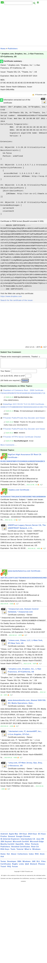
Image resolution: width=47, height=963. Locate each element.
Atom (42, 856)
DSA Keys (32, 836)
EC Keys (42, 836)
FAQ (9, 869)
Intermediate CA (28, 841)
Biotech (33, 866)
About (13, 856)
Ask (2, 859)
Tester (3, 863)
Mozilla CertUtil (7, 846)
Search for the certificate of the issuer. (17, 300)
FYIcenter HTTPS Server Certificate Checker (22, 439)
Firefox (4, 838)
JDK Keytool (6, 844)
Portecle (35, 846)
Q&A (27, 866)
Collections (23, 856)
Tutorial (19, 851)
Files (43, 863)
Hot (8, 856)
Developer (11, 863)
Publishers (13, 48)
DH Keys (23, 836)
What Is (28, 851)
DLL (38, 863)
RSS (37, 856)
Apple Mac (13, 836)
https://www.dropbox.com (11, 296)
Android (4, 836)
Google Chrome (23, 838)
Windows (36, 851)
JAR (33, 863)
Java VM (40, 841)
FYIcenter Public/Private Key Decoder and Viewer (24, 420)
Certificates (6, 866)
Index (31, 856)
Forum (15, 869)
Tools (12, 851)
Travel (3, 869)
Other (27, 846)
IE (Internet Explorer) (10, 841)
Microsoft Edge (37, 844)
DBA (19, 863)
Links (21, 866)
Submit (25, 382)
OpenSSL (20, 846)
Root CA (35, 849)
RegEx (15, 866)
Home (3, 48)
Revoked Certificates (20, 849)
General (11, 838)
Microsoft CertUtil (21, 844)
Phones (41, 866)
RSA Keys (5, 851)
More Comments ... (9, 447)
